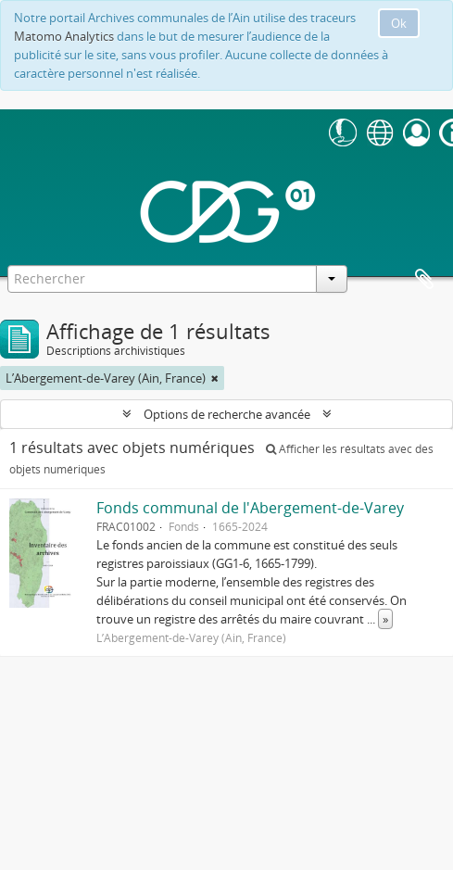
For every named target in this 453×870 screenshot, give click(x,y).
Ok (399, 23)
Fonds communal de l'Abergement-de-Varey (250, 508)
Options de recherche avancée (227, 414)
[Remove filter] (215, 378)
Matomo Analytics (64, 36)
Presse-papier (424, 280)
